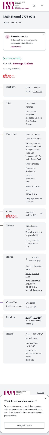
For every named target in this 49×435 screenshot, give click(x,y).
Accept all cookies (24, 425)
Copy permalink (11, 69)
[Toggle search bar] (34, 5)
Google (37, 317)
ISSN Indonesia (32, 320)
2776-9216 (37, 91)
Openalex (30, 307)
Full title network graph (34, 259)
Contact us (41, 394)
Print (39, 139)
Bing (28, 317)
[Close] (45, 398)
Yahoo (28, 324)
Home (6, 22)
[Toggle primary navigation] (42, 5)
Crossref (29, 303)
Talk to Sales (16, 47)
